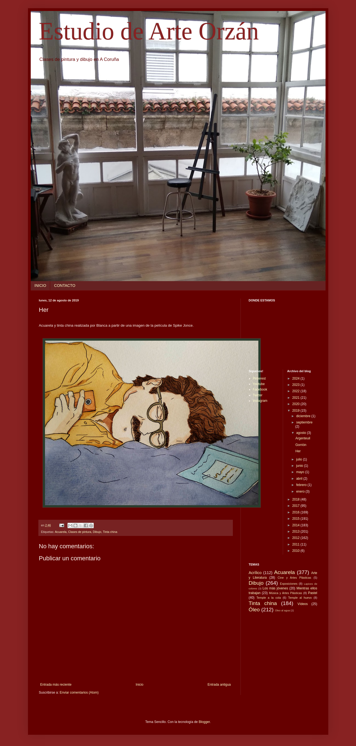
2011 (296, 544)
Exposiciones (289, 583)
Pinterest (259, 378)
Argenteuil (302, 438)
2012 (296, 538)
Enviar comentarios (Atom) (79, 692)
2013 (296, 531)
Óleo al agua (282, 610)
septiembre (304, 422)
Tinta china (110, 531)
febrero (301, 485)
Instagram (260, 401)
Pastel (312, 593)
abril (299, 479)
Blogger (204, 722)
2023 (296, 385)
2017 (296, 506)
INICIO (40, 285)
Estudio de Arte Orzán (149, 31)
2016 (296, 512)
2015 (296, 519)
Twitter (257, 395)
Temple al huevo (300, 597)
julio (299, 459)
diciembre (303, 416)
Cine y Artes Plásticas (294, 577)
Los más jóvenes (275, 588)
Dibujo (97, 531)
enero (301, 491)
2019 (296, 410)
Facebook (260, 389)
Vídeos (303, 604)
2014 (296, 525)
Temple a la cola (268, 597)
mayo (300, 472)
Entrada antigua (219, 684)
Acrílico (255, 572)
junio (300, 466)
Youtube (259, 384)
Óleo (254, 609)
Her (298, 451)
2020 (296, 404)
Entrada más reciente (56, 684)
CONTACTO (64, 285)
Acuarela (61, 531)
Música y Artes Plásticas (285, 593)
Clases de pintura (79, 531)
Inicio (139, 684)
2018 (296, 499)
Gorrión (300, 445)
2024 (296, 378)
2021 (296, 398)
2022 (296, 391)
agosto (301, 433)
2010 (296, 551)
